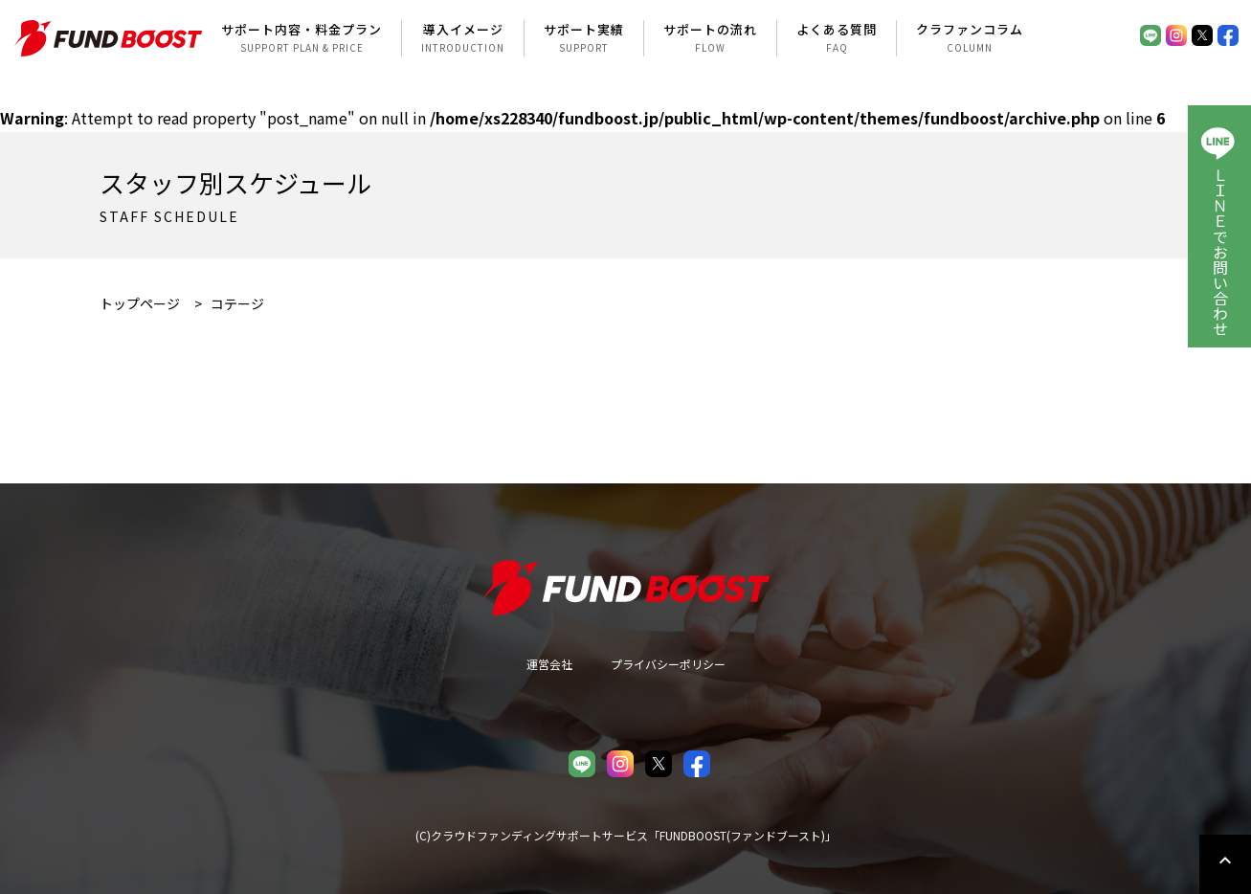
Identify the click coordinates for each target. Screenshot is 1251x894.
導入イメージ (462, 37)
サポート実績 (584, 37)
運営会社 (549, 664)
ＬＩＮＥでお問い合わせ (1220, 252)
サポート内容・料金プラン (301, 37)
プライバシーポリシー (668, 664)
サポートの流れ (710, 37)
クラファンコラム (969, 37)
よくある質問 (836, 37)
